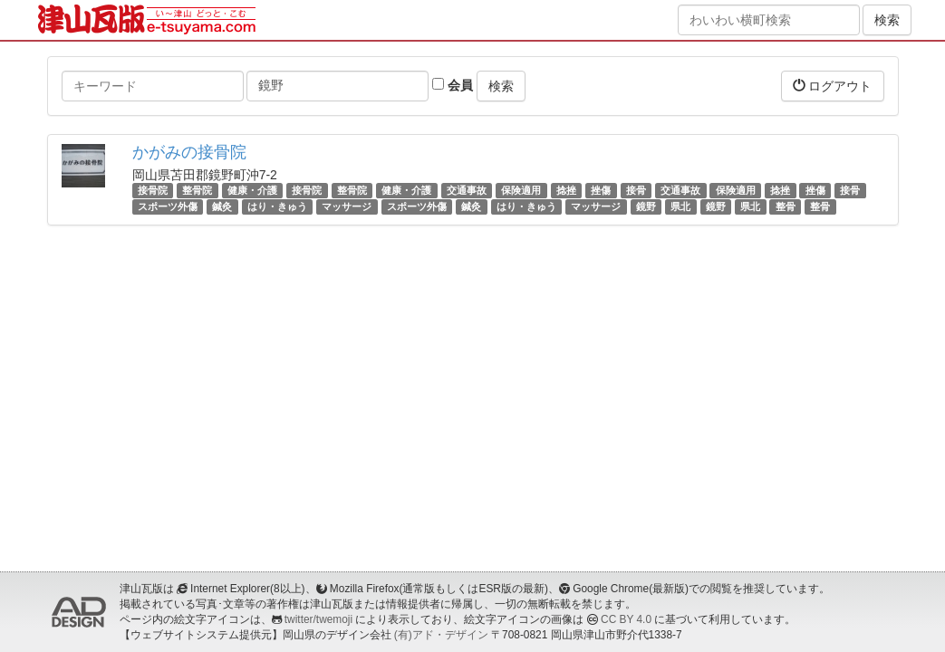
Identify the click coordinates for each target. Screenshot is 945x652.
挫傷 (601, 190)
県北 (680, 206)
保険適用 (521, 190)
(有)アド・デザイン (441, 634)
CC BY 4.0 (626, 619)
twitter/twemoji (318, 619)
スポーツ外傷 (168, 206)
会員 (452, 85)
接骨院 (153, 190)
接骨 (636, 190)
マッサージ (346, 206)
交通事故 (467, 190)
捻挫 (566, 190)
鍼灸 (222, 206)
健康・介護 (252, 190)
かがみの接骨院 (189, 152)
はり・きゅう (277, 206)
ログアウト (833, 85)
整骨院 (197, 190)
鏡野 (646, 206)
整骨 (786, 206)
